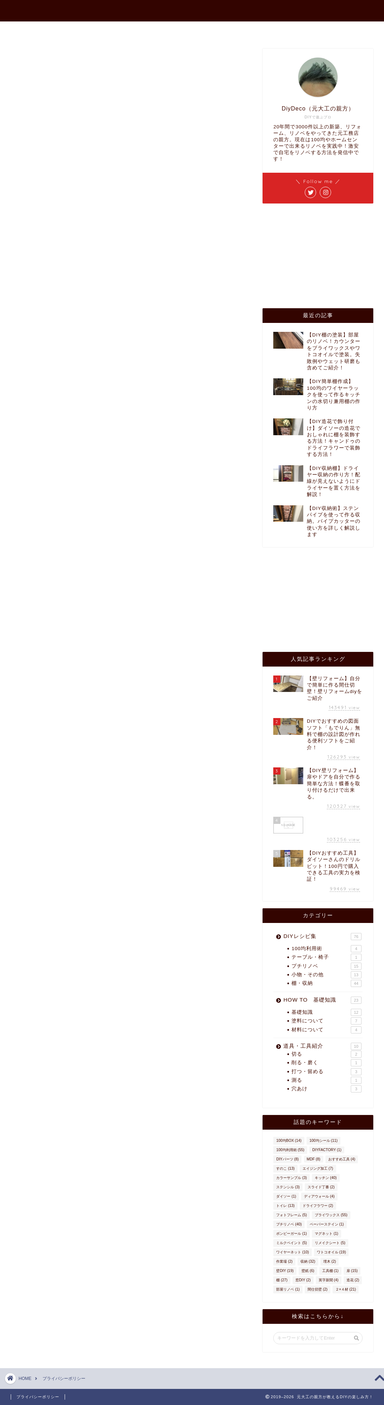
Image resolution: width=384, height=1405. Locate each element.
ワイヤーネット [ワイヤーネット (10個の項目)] (292, 1252)
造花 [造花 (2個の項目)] (352, 1280)
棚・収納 (326, 983)
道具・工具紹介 (322, 1046)
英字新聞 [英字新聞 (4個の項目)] (329, 1280)
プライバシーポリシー (37, 1397)
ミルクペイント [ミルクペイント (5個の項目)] (291, 1243)
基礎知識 (326, 1012)
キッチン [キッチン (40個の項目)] (325, 1178)
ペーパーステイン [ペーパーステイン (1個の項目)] (327, 1224)
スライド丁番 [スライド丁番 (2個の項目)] (321, 1187)
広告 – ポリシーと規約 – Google (77, 163)
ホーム (90, 30)
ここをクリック (72, 365)
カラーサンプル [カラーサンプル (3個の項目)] (291, 1178)
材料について (326, 1029)
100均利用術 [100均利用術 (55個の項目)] (290, 1150)
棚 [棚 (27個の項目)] (281, 1280)
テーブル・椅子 (326, 957)
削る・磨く (326, 1062)
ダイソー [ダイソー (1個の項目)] (286, 1196)
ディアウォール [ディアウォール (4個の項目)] (319, 1196)
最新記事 (128, 30)
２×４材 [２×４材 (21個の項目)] (345, 1289)
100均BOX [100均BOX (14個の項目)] (288, 1141)
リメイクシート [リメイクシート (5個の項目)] (330, 1243)
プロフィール (175, 30)
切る (326, 1054)
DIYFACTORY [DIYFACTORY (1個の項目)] (326, 1150)
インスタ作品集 (282, 30)
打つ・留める (326, 1071)
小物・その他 (326, 974)
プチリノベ (326, 966)
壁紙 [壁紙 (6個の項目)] (307, 1271)
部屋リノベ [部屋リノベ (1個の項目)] (288, 1289)
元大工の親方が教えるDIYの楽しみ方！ (192, 7)
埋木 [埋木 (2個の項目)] (329, 1261)
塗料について (326, 1021)
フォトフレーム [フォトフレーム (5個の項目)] (291, 1215)
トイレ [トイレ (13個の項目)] (285, 1206)
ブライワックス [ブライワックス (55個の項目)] (331, 1215)
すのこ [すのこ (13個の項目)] (285, 1168)
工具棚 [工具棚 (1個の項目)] (330, 1271)
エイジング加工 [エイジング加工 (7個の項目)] (318, 1168)
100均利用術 (326, 948)
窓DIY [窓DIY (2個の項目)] (303, 1280)
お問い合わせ (227, 30)
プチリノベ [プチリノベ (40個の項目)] (288, 1224)
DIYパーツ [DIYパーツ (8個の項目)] (287, 1159)
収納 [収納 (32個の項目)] (307, 1261)
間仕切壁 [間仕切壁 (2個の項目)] (318, 1289)
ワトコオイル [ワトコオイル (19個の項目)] (331, 1252)
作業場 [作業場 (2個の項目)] (284, 1261)
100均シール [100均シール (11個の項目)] (323, 1141)
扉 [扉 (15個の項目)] (352, 1271)
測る (326, 1080)
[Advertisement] (316, 255)
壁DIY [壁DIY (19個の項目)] (285, 1271)
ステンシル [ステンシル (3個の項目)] (288, 1187)
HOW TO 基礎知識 (322, 1000)
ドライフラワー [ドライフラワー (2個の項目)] (318, 1206)
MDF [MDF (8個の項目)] (313, 1159)
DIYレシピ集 (322, 936)
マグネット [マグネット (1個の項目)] (326, 1233)
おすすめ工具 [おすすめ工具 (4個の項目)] (341, 1159)
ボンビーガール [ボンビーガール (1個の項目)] (291, 1233)
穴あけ (326, 1088)
